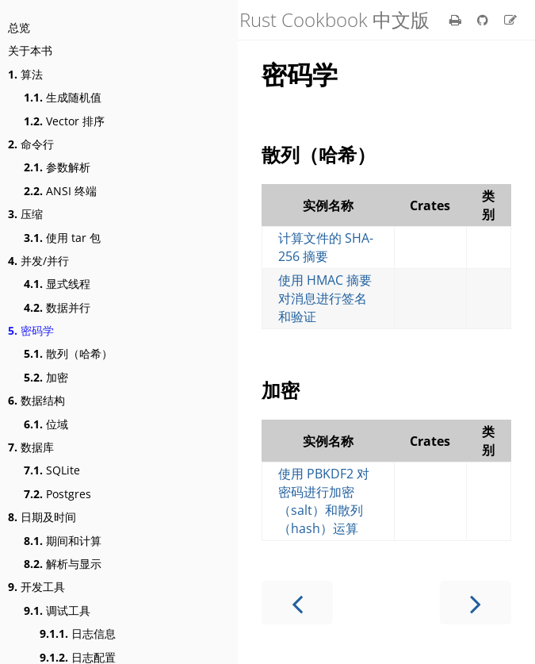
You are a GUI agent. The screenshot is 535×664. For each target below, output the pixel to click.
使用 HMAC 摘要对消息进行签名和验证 (325, 298)
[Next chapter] (475, 602)
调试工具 (57, 610)
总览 (19, 27)
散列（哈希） (68, 353)
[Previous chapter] (297, 602)
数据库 (31, 447)
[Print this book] (457, 20)
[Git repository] (484, 20)
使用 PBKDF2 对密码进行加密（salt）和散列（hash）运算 (323, 501)
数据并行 (57, 307)
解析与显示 (62, 563)
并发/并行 (38, 260)
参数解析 (57, 167)
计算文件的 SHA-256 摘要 (325, 247)
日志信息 (78, 633)
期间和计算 (62, 540)
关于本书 (30, 50)
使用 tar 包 (62, 237)
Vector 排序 (64, 121)
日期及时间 (42, 516)
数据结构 (36, 400)
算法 (25, 74)
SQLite (52, 470)
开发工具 (36, 586)
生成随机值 (62, 97)
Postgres (57, 493)
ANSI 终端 (60, 190)
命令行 (31, 144)
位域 (46, 424)
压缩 (25, 213)
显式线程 (57, 283)
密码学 (31, 330)
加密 (46, 377)
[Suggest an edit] (510, 20)
